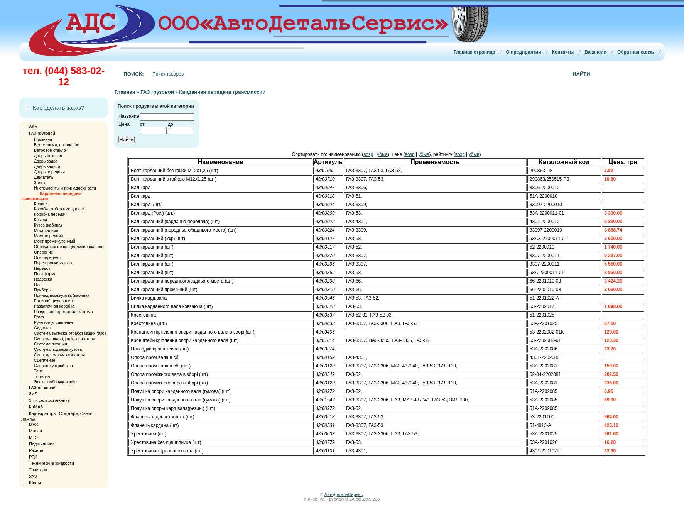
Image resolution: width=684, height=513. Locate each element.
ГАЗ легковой (42, 387)
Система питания (50, 344)
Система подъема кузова (58, 349)
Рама (39, 317)
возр (368, 154)
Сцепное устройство (53, 365)
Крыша (40, 219)
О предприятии (523, 52)
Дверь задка (45, 161)
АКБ (33, 126)
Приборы (42, 290)
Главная (125, 92)
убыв (382, 154)
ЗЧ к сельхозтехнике (49, 400)
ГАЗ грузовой (42, 133)
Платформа (45, 273)
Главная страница (474, 52)
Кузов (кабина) (48, 225)
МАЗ (33, 424)
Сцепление (44, 360)
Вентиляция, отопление (56, 144)
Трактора (38, 469)
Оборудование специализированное (68, 246)
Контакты (563, 52)
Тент (38, 371)
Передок (42, 268)
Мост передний (48, 236)
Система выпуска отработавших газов (70, 333)
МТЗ (33, 437)
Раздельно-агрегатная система (63, 311)
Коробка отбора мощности (59, 209)
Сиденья (42, 327)
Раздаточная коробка (54, 306)
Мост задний (46, 230)
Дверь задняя (47, 166)
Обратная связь (635, 52)
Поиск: (133, 74)
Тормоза (42, 376)
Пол (38, 284)
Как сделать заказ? (58, 107)
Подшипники (41, 444)
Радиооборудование (53, 300)
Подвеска (43, 279)
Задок (39, 182)
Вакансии (595, 52)
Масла (35, 430)
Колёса (40, 203)
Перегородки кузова (53, 263)
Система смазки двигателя (59, 354)
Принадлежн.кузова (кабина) (61, 295)
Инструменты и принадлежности (65, 188)
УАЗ (33, 476)
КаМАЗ (36, 407)
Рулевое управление (54, 322)
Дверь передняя (49, 171)
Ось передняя (47, 257)
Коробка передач (50, 214)
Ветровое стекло (50, 150)
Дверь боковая (48, 155)
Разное (36, 450)
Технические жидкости (51, 463)
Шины (35, 483)
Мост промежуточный (54, 241)
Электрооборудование (55, 381)
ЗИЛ (33, 393)
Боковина (43, 139)
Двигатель (43, 177)
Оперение (43, 252)
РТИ (33, 457)
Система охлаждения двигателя (64, 338)
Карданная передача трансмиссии (222, 92)
